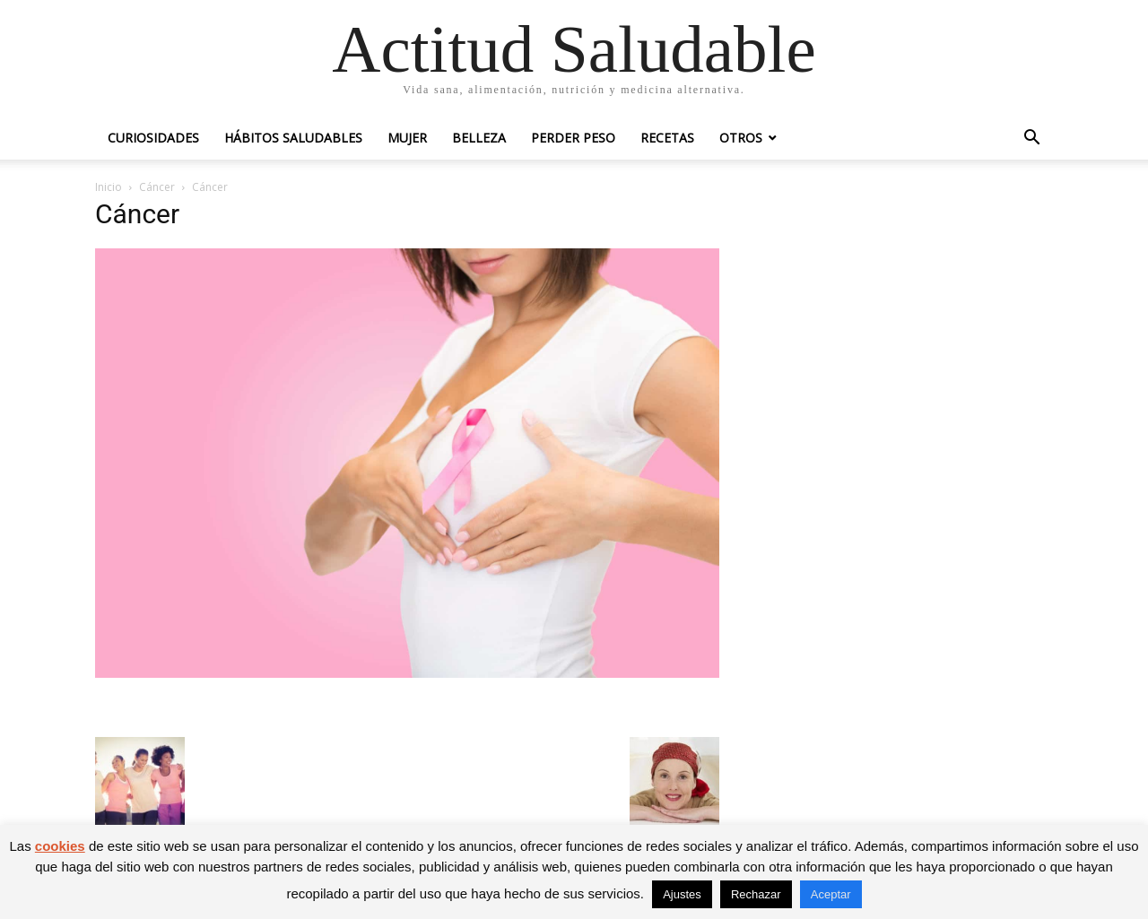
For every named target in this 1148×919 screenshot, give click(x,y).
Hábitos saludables (293, 137)
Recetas (667, 137)
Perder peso (573, 137)
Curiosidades (153, 137)
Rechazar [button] (756, 894)
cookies (60, 846)
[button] (1031, 139)
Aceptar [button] (831, 894)
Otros (740, 137)
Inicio (108, 187)
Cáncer (157, 187)
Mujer (407, 137)
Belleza (479, 137)
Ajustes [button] (682, 894)
